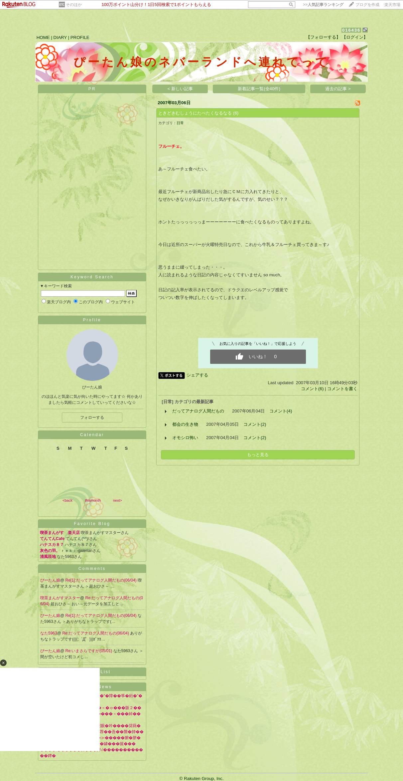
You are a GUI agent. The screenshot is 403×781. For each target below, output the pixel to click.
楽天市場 (392, 4)
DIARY (60, 37)
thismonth (93, 500)
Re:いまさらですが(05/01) (89, 651)
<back (67, 500)
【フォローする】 (323, 37)
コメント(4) (280, 410)
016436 (351, 30)
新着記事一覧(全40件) (259, 88)
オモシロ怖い (185, 437)
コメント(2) (254, 424)
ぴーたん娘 (50, 580)
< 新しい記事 (180, 88)
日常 (180, 123)
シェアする (197, 375)
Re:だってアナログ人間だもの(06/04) (96, 633)
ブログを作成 (367, 4)
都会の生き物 (185, 424)
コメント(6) (312, 388)
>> (323, 4)
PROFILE (79, 37)
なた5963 (48, 633)
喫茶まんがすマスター (60, 598)
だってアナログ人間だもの (198, 410)
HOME (43, 37)
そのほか (74, 4)
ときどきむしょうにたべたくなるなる (195, 113)
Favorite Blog (92, 523)
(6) (235, 113)
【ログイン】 (355, 37)
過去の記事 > (338, 88)
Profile (92, 320)
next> (117, 500)
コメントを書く (342, 388)
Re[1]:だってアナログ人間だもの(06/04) (102, 580)
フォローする (92, 417)
